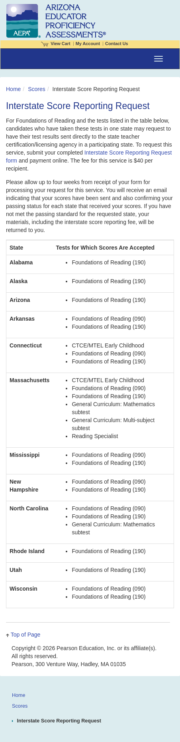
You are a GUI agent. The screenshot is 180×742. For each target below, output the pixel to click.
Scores (36, 89)
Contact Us (116, 43)
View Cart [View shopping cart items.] (55, 43)
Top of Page (26, 634)
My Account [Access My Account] (88, 43)
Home (13, 89)
